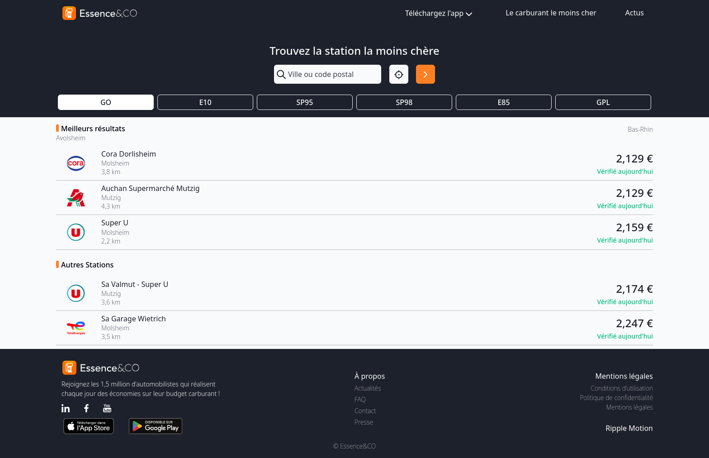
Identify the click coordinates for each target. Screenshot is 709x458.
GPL (603, 102)
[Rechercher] (425, 74)
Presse (363, 422)
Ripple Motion (629, 428)
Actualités (367, 388)
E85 (503, 102)
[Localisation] (398, 74)
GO (105, 102)
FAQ (360, 399)
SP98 (404, 102)
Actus (634, 13)
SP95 (305, 102)
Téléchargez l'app (439, 13)
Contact (365, 410)
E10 (205, 102)
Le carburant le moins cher (551, 13)
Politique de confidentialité (616, 397)
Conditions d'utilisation (622, 388)
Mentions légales (629, 407)
